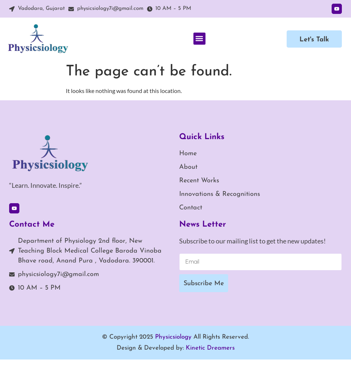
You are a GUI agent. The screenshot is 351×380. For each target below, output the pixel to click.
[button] (199, 39)
